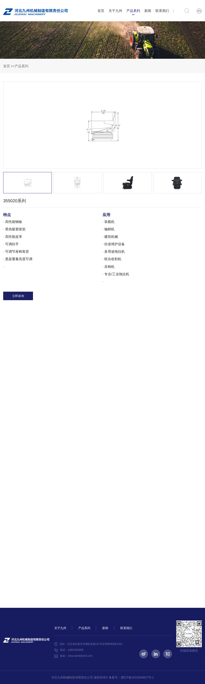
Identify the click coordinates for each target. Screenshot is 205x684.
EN (199, 11)
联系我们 (162, 11)
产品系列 (133, 12)
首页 (100, 11)
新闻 (147, 11)
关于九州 (115, 11)
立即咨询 (18, 298)
